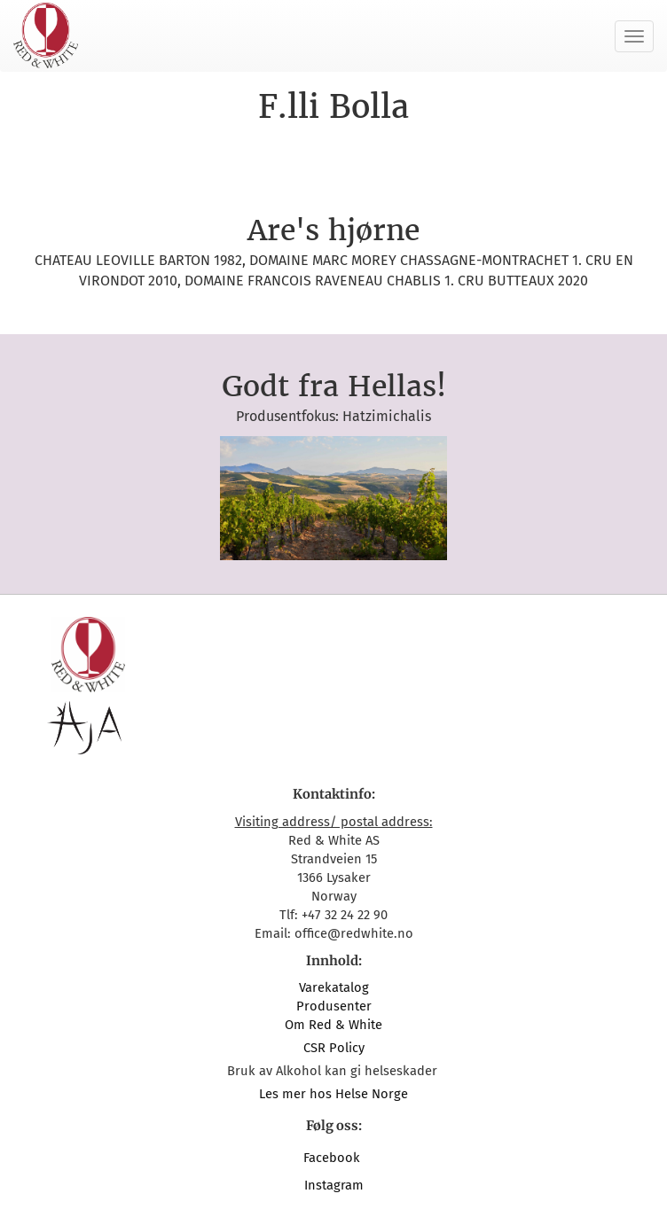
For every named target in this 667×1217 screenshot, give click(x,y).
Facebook (333, 1158)
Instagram (334, 1185)
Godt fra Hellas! (334, 386)
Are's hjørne (333, 230)
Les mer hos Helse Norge (333, 1094)
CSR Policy (334, 1048)
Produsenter (334, 1006)
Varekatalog (334, 987)
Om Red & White (333, 1025)
